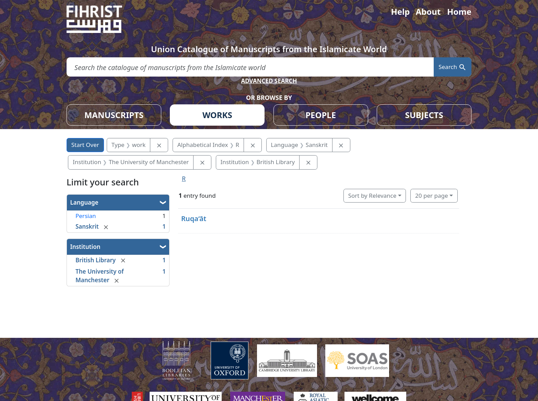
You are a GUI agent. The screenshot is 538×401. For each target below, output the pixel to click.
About (428, 11)
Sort (372, 195)
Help (400, 11)
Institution (85, 247)
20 (431, 195)
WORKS (217, 115)
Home (459, 11)
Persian (85, 216)
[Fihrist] (101, 19)
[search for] (250, 67)
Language (84, 202)
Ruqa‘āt (193, 218)
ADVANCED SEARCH (269, 81)
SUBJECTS (424, 115)
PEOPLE (320, 115)
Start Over (85, 145)
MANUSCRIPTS (114, 115)
